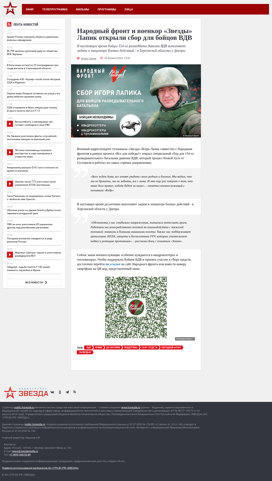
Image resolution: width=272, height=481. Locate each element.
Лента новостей (22, 25)
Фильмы (82, 9)
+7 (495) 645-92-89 (20, 454)
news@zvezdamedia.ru (25, 451)
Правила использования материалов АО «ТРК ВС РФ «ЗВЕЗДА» (40, 467)
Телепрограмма (55, 9)
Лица (128, 9)
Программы (107, 9)
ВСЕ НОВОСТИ (36, 282)
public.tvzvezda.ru (24, 407)
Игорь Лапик (88, 58)
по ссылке (113, 264)
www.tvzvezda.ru (130, 407)
